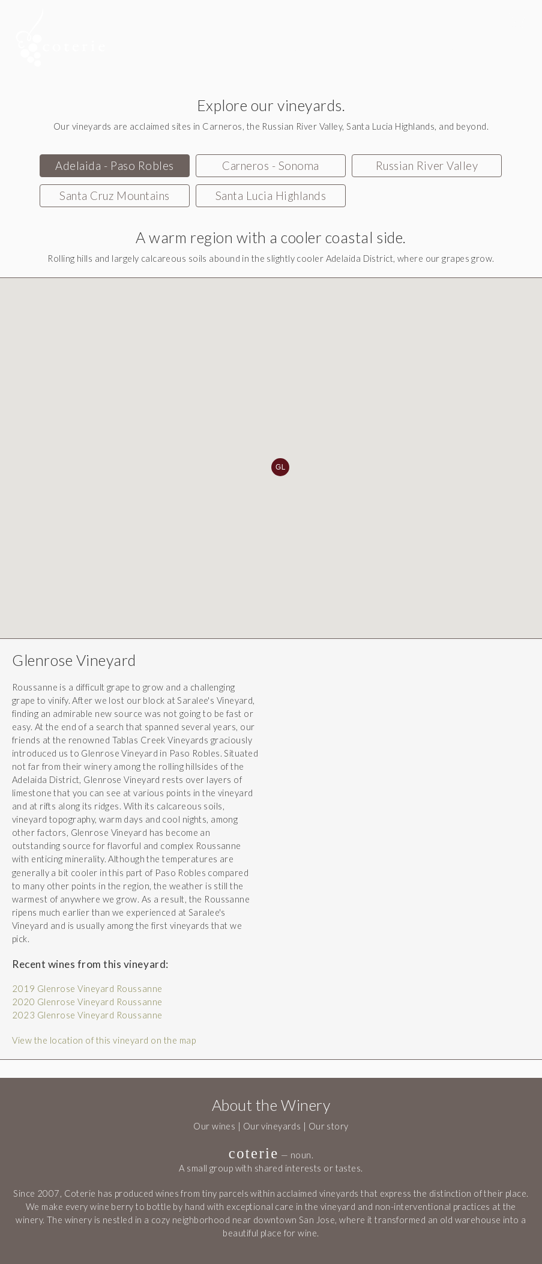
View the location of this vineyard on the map (104, 1040)
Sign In (488, 21)
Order (377, 46)
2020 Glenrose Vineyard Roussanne (87, 1002)
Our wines (214, 1126)
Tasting (313, 46)
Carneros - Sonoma (270, 165)
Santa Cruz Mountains (114, 195)
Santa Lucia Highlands (271, 195)
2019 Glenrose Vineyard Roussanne (87, 989)
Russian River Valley (427, 165)
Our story (329, 1126)
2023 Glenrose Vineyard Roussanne (87, 1015)
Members (446, 46)
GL (280, 467)
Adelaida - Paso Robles (114, 165)
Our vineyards (272, 1126)
